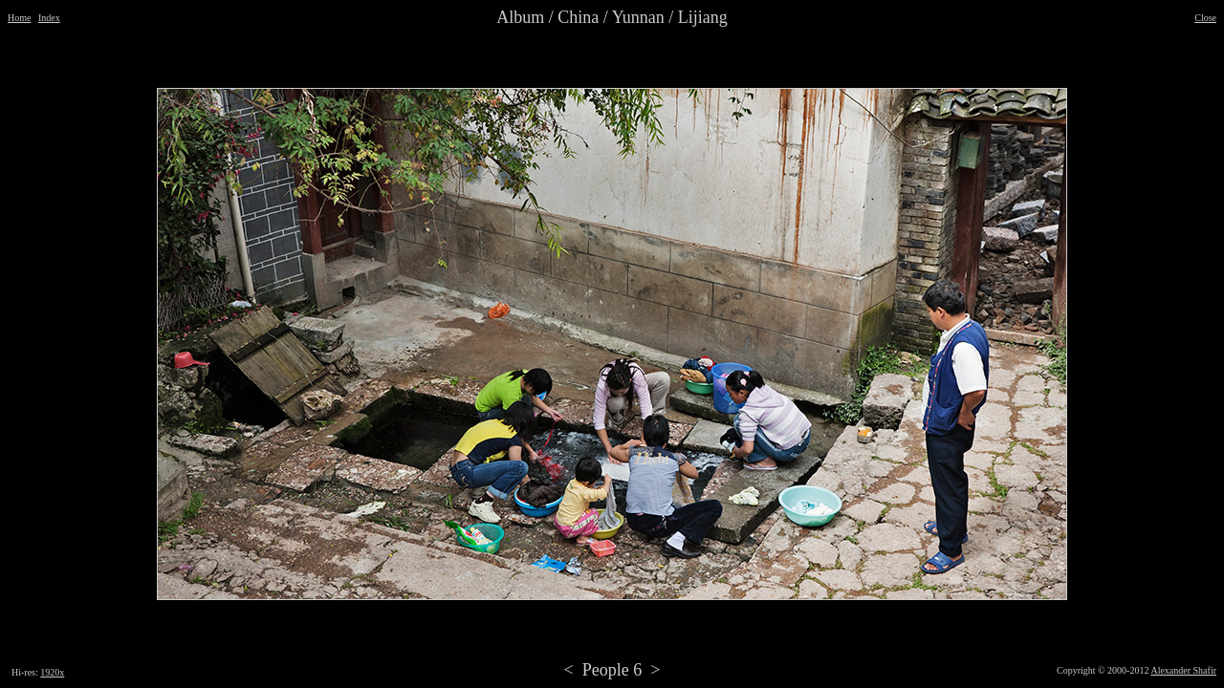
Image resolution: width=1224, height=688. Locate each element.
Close (1205, 17)
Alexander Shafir (1183, 670)
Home (19, 17)
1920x (52, 672)
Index (49, 17)
